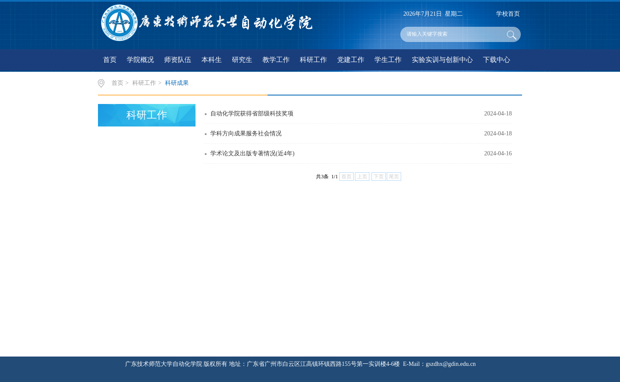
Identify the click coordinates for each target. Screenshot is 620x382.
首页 (110, 59)
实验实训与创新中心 (442, 59)
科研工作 (313, 59)
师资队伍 (177, 59)
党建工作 (350, 59)
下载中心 (496, 59)
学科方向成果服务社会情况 (246, 133)
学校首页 (508, 14)
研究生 (242, 59)
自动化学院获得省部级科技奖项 (251, 113)
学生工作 (388, 59)
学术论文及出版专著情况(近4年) (252, 153)
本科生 (211, 59)
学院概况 (140, 59)
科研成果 (177, 83)
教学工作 (276, 59)
